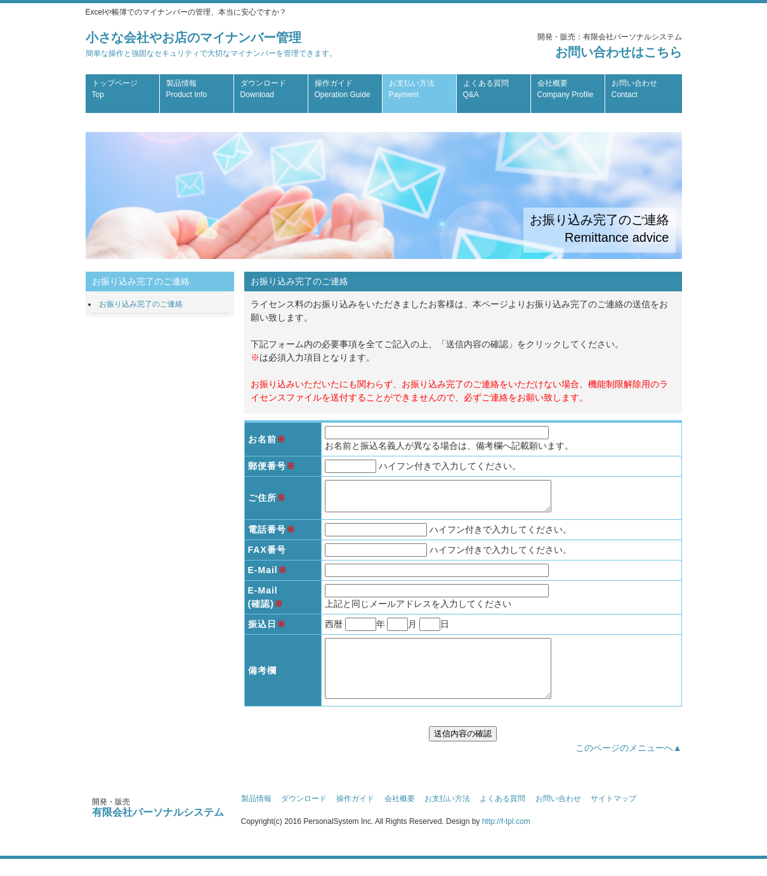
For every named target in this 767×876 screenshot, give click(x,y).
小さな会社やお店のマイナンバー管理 (211, 44)
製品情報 (186, 89)
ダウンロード (263, 89)
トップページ (115, 89)
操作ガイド (342, 89)
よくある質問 (486, 89)
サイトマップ (613, 815)
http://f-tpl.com (506, 838)
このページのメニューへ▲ (628, 765)
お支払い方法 (412, 89)
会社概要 (565, 89)
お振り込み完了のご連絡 (141, 304)
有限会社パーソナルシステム (158, 829)
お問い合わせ (634, 89)
